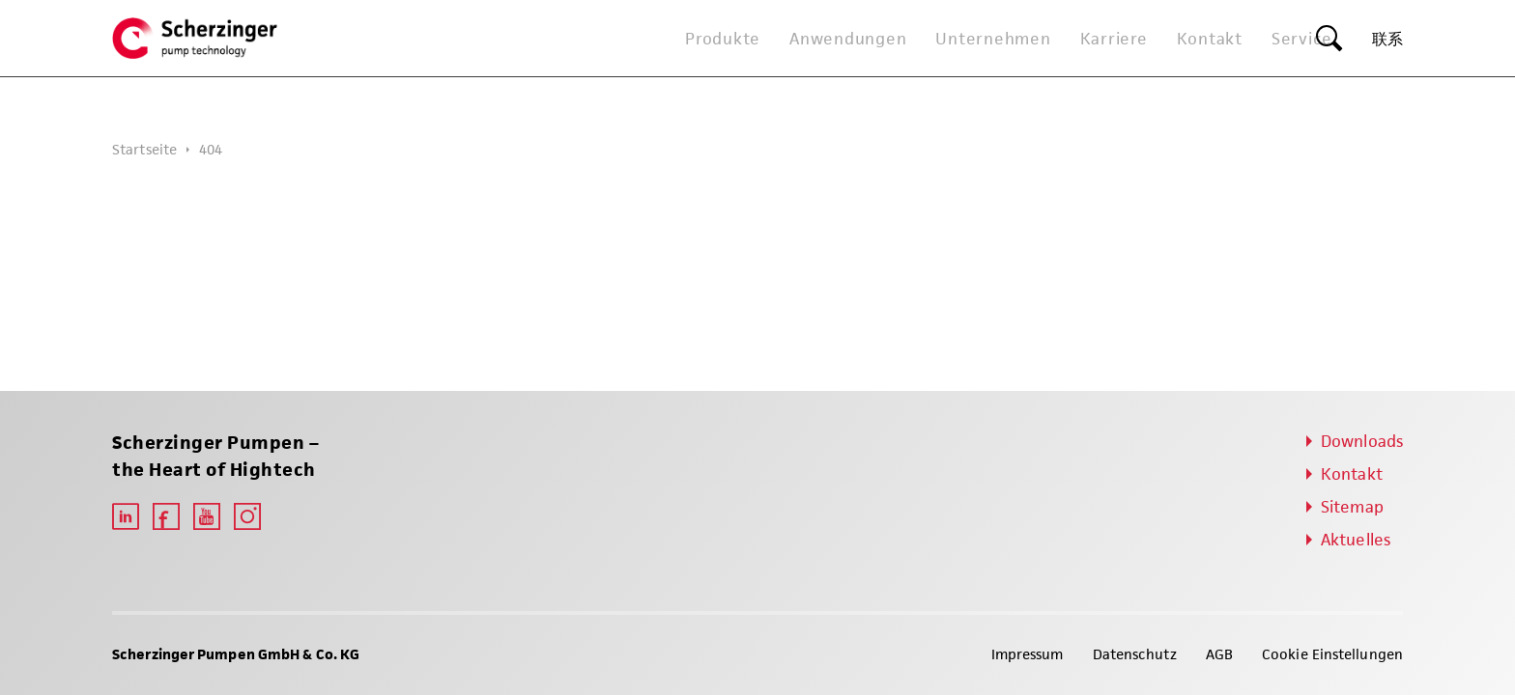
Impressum (1027, 654)
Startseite (144, 149)
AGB (1219, 654)
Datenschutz (1135, 654)
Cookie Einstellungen (1332, 654)
